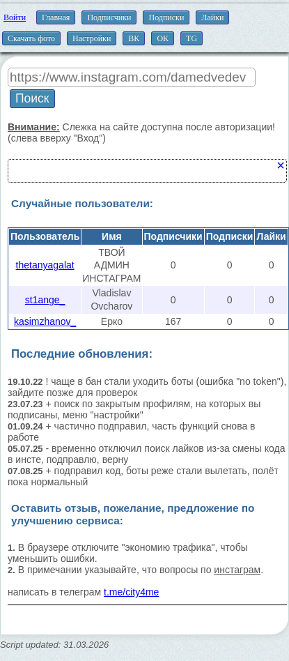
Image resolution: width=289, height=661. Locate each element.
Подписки (166, 17)
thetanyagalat (45, 265)
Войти (14, 17)
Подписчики (109, 17)
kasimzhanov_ (45, 321)
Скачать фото (31, 38)
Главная (56, 17)
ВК (133, 38)
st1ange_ (45, 299)
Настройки (91, 38)
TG (191, 38)
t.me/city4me (131, 592)
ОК (163, 38)
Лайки (212, 17)
